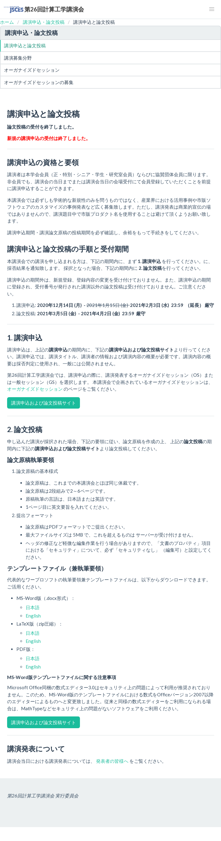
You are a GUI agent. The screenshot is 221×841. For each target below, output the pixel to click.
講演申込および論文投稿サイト (43, 403)
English (33, 615)
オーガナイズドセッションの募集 (38, 82)
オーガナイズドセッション (32, 70)
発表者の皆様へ (112, 761)
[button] (211, 9)
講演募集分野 (18, 58)
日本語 (33, 607)
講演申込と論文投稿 (25, 45)
